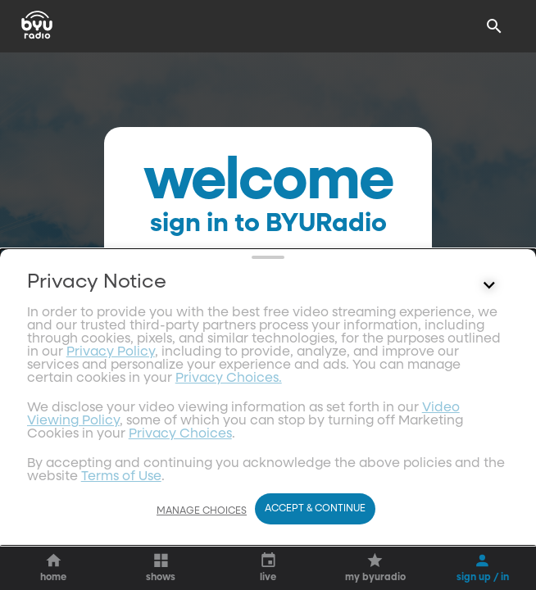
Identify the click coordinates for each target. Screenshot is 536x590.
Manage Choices (202, 511)
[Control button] (488, 444)
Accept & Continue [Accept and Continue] (315, 509)
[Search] (494, 26)
